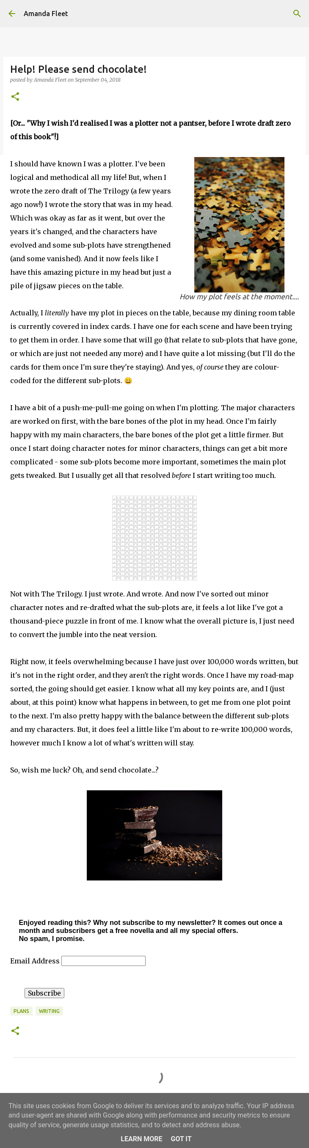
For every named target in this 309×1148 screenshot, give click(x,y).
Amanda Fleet (46, 13)
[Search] (297, 13)
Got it (181, 1139)
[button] (15, 97)
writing (49, 1011)
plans (21, 1011)
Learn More (141, 1139)
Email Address (35, 961)
